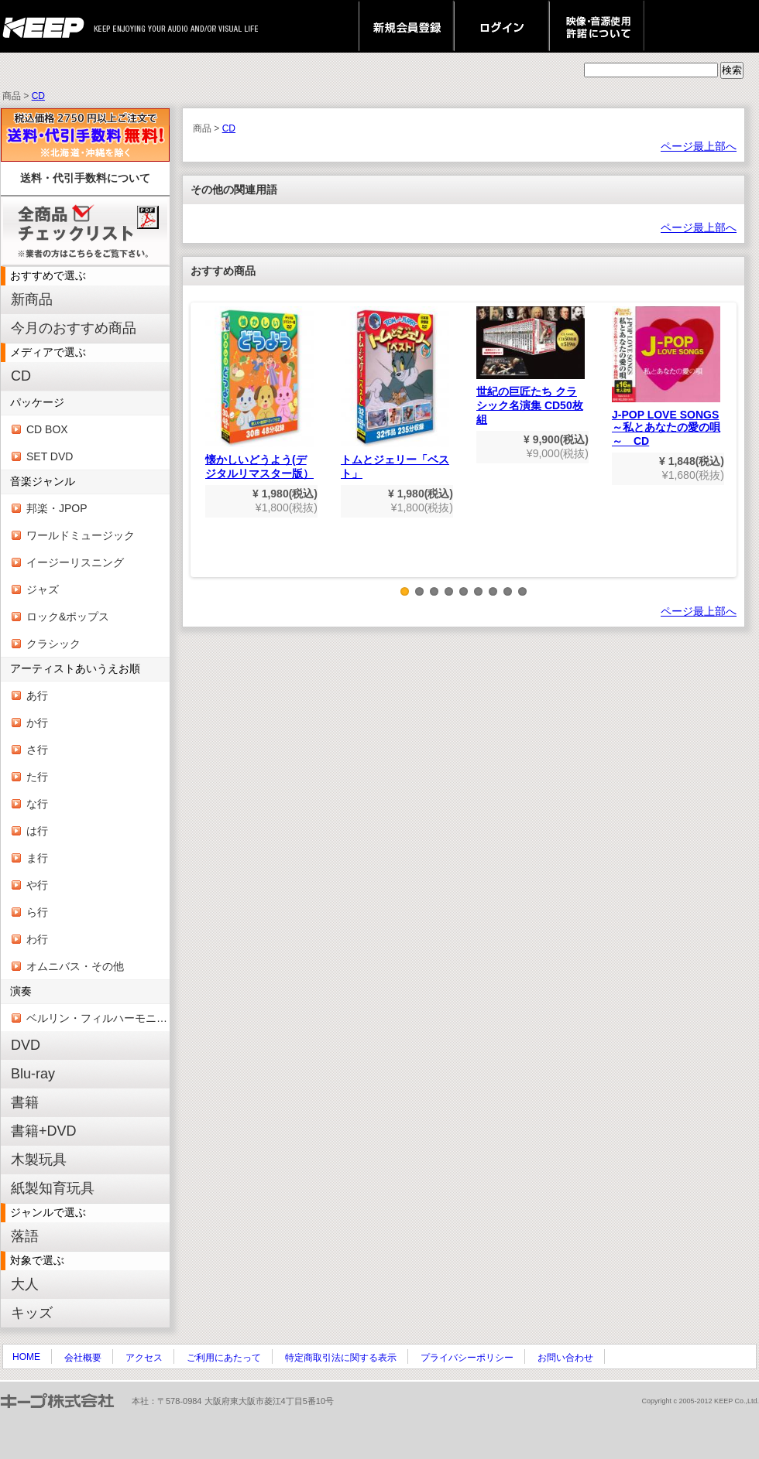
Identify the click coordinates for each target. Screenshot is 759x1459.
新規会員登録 (406, 26)
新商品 (32, 299)
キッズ (32, 1313)
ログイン (501, 26)
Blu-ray (33, 1073)
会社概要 (82, 1357)
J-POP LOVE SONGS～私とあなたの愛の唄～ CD (666, 376)
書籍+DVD (44, 1131)
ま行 (37, 858)
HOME (26, 1356)
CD (38, 96)
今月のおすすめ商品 (73, 328)
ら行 (37, 912)
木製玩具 (39, 1159)
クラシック (53, 643)
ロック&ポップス (67, 616)
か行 (37, 722)
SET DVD (49, 456)
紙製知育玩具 (52, 1188)
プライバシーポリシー (467, 1357)
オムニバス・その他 (75, 966)
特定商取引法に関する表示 (341, 1357)
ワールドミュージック (80, 535)
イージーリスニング (75, 562)
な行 (37, 804)
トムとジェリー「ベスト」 (395, 393)
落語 (25, 1236)
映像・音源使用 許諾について (596, 26)
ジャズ (42, 589)
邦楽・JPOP (57, 508)
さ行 (37, 749)
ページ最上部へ (699, 146)
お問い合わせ (565, 1357)
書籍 (25, 1102)
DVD (25, 1045)
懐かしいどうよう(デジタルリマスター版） (259, 393)
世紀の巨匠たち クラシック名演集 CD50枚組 (530, 365)
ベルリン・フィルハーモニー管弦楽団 (98, 1018)
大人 (25, 1284)
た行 (37, 777)
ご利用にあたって (224, 1357)
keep (47, 26)
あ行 (37, 695)
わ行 (37, 939)
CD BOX (47, 429)
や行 (37, 885)
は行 (37, 831)
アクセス (144, 1357)
